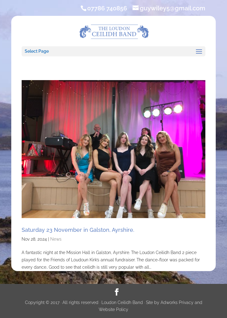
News (56, 239)
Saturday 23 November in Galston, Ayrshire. (78, 230)
